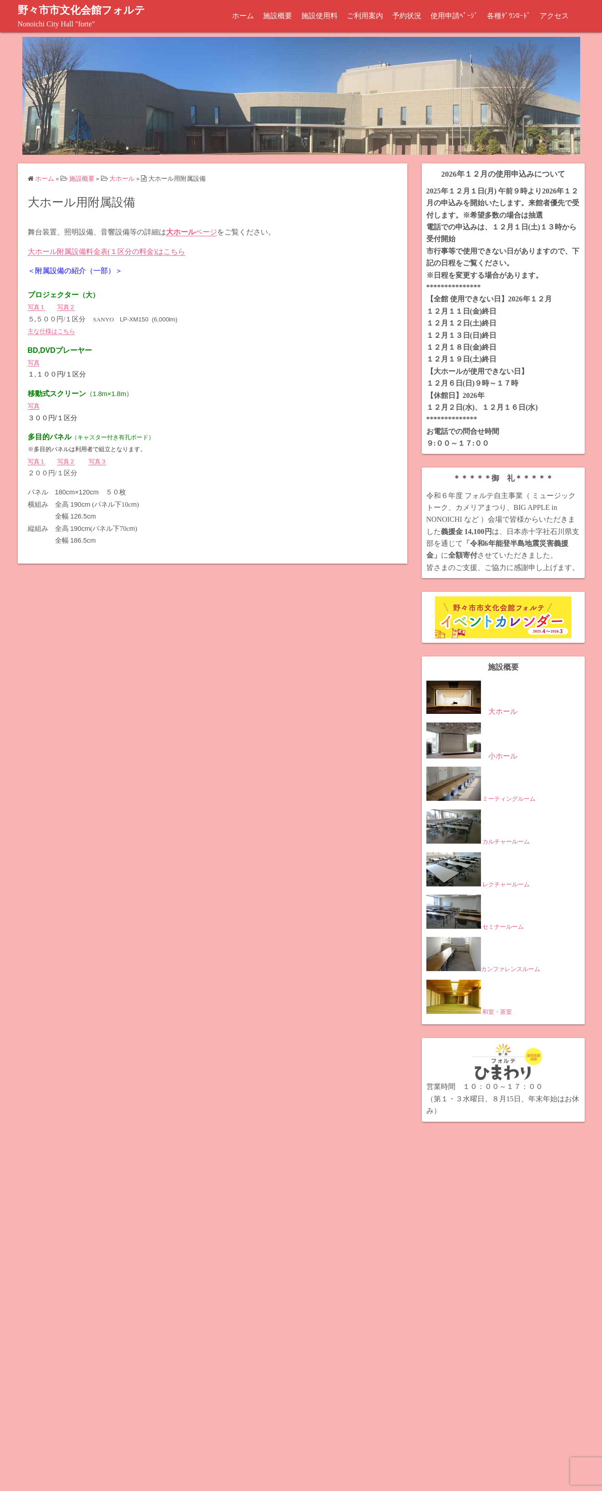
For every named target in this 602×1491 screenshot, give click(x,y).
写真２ (66, 307)
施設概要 (277, 16)
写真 (34, 362)
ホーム (243, 16)
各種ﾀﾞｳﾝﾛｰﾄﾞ (509, 16)
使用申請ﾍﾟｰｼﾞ (454, 16)
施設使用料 (319, 16)
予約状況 (406, 16)
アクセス (554, 16)
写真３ (97, 461)
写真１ (37, 307)
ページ (191, 232)
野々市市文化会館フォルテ (84, 10)
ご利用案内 (365, 16)
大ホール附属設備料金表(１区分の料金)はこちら (107, 251)
